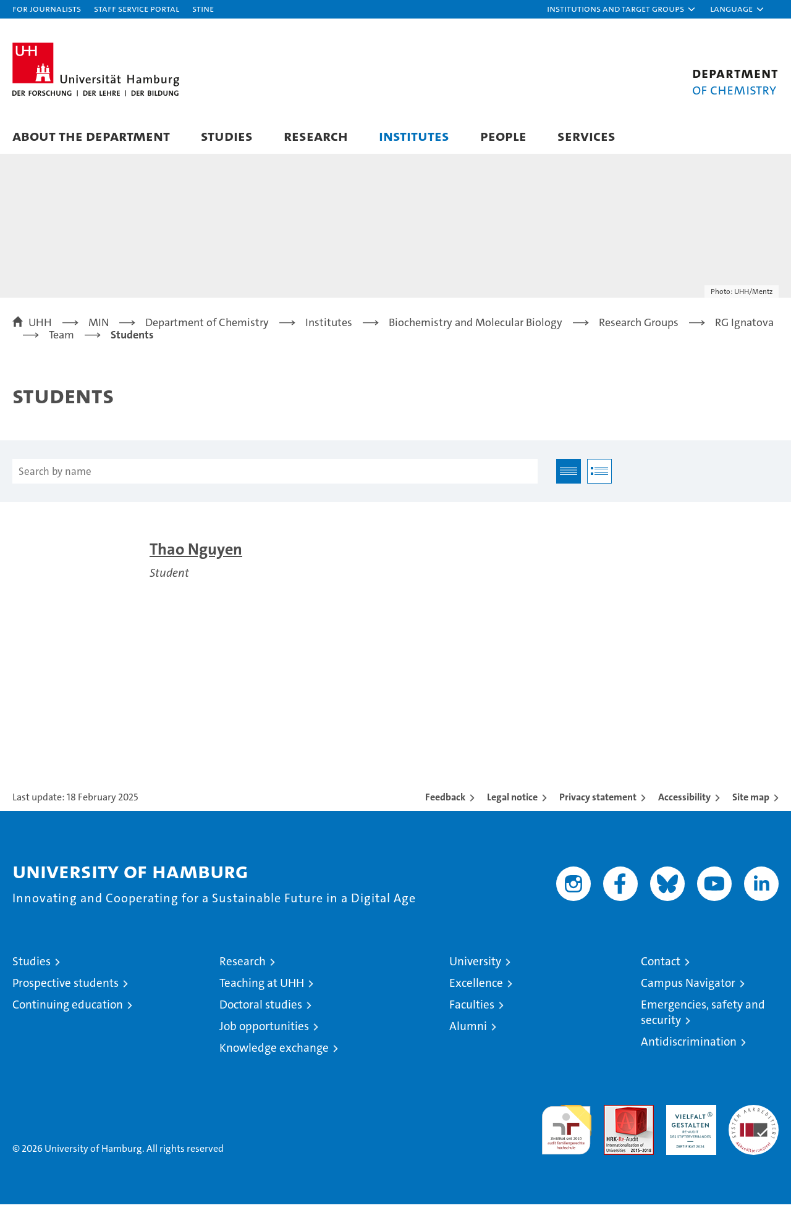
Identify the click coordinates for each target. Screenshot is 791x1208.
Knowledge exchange (274, 1051)
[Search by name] (275, 475)
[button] (621, 9)
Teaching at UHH (261, 986)
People (503, 135)
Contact (660, 965)
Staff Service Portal (136, 8)
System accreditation (754, 1122)
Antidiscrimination (689, 1045)
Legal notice (512, 800)
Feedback (445, 800)
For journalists (46, 8)
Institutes (414, 135)
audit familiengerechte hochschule (566, 1128)
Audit (615, 1115)
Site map (750, 800)
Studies (227, 135)
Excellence (476, 986)
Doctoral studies (260, 1008)
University (475, 965)
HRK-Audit (688, 1115)
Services (586, 135)
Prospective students (65, 986)
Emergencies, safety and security (703, 1015)
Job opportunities (264, 1030)
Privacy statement (598, 800)
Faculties (471, 1008)
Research (316, 135)
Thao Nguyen (196, 553)
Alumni (468, 1030)
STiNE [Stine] (203, 8)
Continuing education (67, 1008)
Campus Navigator (688, 986)
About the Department (91, 135)
